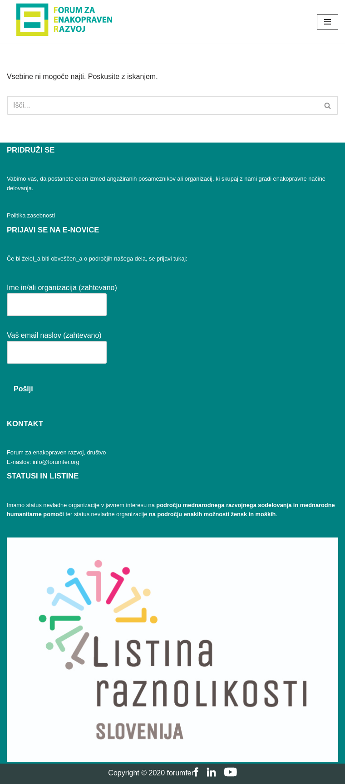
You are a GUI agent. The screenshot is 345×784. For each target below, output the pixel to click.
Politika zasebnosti (31, 215)
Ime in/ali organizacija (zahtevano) (62, 296)
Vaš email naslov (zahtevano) (57, 343)
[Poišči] (162, 105)
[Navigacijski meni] (327, 22)
